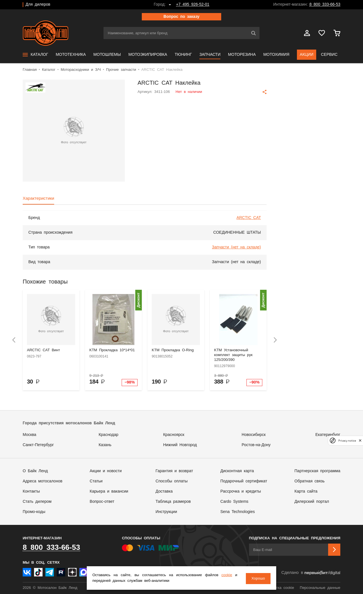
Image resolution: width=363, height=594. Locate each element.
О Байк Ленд (35, 471)
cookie (223, 575)
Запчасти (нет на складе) (236, 247)
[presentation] (14, 340)
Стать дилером (37, 501)
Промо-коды (34, 512)
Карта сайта (305, 491)
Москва (29, 435)
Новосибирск (254, 435)
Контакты (31, 491)
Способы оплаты (172, 481)
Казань (105, 445)
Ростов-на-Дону (256, 445)
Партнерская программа (317, 471)
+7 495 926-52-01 (192, 4)
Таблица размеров (173, 501)
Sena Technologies (237, 512)
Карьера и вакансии (109, 491)
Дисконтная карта (237, 471)
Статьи (96, 481)
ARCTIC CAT (249, 218)
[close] (360, 441)
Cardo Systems (234, 501)
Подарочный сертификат (243, 481)
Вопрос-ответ (102, 501)
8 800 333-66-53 (324, 4)
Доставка (164, 491)
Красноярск (173, 435)
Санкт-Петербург (38, 445)
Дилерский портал (311, 501)
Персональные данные (320, 587)
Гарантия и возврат (174, 471)
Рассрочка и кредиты (240, 491)
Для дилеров (38, 4)
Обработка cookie (278, 587)
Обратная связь (309, 481)
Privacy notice (347, 440)
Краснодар (109, 435)
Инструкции (166, 512)
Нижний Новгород (180, 445)
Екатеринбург (327, 435)
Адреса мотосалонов (42, 481)
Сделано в (310, 572)
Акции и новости (106, 471)
